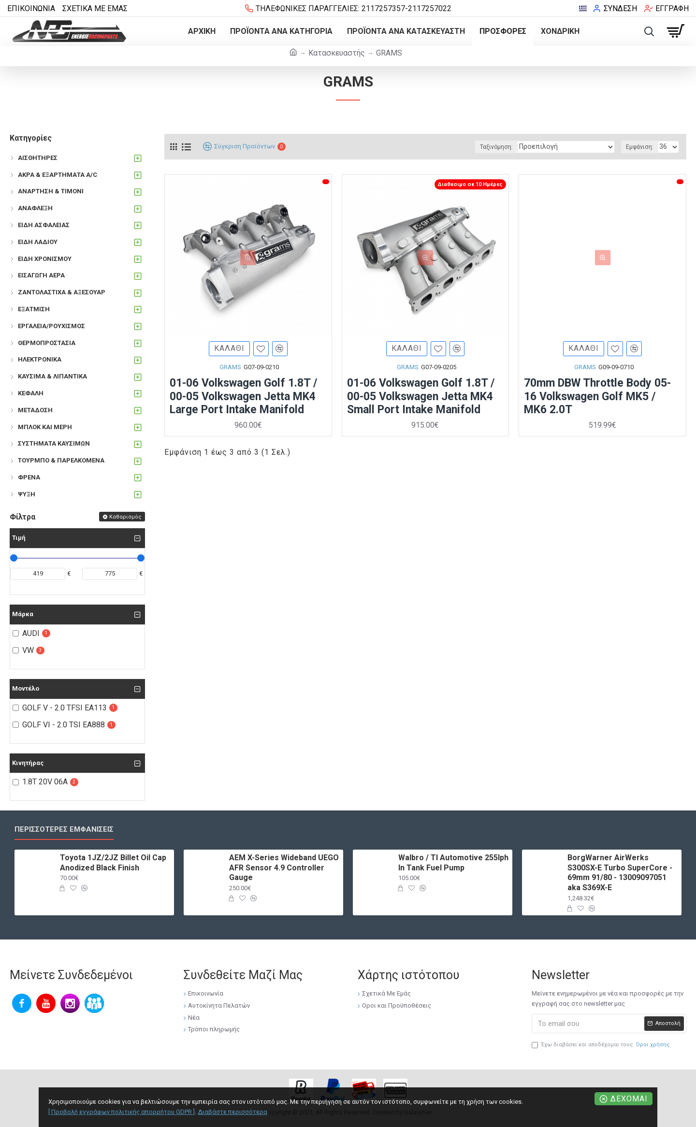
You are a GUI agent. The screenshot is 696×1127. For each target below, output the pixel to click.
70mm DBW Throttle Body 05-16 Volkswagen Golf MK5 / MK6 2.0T (597, 398)
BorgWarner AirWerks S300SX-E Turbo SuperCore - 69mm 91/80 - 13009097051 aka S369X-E (619, 872)
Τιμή (19, 537)
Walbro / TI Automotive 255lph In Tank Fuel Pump (453, 862)
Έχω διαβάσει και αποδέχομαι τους (601, 1044)
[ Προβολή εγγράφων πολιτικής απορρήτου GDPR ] (121, 1111)
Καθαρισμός (125, 517)
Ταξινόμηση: (513, 147)
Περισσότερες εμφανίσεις (64, 829)
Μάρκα (22, 614)
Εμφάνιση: (641, 147)
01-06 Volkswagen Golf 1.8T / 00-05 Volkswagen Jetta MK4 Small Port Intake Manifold (421, 398)
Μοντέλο (25, 688)
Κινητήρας (28, 762)
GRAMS (230, 369)
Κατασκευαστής (336, 53)
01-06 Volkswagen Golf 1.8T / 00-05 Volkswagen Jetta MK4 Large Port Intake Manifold (244, 398)
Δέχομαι (629, 1098)
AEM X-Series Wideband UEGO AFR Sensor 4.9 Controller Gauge (284, 867)
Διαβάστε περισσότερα (232, 1111)
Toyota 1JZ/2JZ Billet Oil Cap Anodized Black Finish (113, 862)
